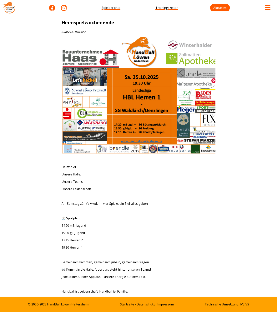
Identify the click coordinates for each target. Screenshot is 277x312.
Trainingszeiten (166, 8)
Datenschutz (146, 304)
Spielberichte (111, 8)
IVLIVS (244, 304)
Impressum (165, 304)
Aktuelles (220, 8)
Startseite (127, 304)
